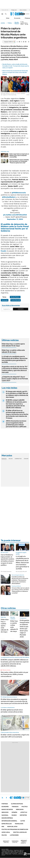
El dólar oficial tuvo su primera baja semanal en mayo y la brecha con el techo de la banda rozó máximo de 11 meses (17, 414)
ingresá (27, 13)
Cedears (26, 458)
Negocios (5, 812)
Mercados (19, 809)
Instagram (10, 797)
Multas (4, 835)
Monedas (4, 458)
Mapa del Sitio (12, 826)
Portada (5, 804)
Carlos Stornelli (15, 300)
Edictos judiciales (20, 832)
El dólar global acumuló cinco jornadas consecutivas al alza (12, 711)
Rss (3, 826)
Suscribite (21, 309)
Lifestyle (23, 812)
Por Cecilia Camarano (6, 571)
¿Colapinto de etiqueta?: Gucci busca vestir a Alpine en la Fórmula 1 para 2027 (15, 379)
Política (10, 23)
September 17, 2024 (15, 219)
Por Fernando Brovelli (21, 571)
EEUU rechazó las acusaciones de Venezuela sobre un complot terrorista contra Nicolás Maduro (15, 72)
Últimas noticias (17, 804)
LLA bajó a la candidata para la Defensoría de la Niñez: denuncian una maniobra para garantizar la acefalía (15, 359)
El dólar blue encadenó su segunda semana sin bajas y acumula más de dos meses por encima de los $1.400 (14, 701)
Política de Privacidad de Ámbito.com (15, 829)
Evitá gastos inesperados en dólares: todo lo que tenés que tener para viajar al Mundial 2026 (24, 628)
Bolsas (11, 458)
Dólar (7, 18)
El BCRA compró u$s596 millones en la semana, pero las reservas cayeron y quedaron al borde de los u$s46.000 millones (16, 404)
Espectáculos (7, 824)
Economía (17, 18)
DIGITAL (6, 841)
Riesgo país (14, 10)
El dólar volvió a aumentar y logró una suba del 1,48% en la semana (15, 736)
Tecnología (19, 824)
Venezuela (5, 300)
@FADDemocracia (19, 193)
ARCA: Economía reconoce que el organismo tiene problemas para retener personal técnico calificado (16, 424)
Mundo (14, 815)
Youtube (19, 797)
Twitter (2, 797)
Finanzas (15, 806)
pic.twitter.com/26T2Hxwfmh (15, 215)
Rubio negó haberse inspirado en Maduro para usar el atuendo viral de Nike (19, 155)
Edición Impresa (7, 818)
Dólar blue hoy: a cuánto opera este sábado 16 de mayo (13, 345)
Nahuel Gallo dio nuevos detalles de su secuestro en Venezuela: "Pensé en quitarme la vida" (19, 161)
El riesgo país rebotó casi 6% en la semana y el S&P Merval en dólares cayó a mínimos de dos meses (17, 394)
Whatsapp (23, 797)
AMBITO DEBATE (24, 842)
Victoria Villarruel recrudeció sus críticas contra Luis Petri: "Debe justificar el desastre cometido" (20, 590)
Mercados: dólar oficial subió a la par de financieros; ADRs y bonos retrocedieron (14, 674)
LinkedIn (14, 797)
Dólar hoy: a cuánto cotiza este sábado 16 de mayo (13, 351)
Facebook (6, 797)
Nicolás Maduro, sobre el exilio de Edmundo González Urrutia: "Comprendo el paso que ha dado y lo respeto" (15, 66)
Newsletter (25, 797)
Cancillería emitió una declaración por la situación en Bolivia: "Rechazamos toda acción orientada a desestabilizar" (20, 580)
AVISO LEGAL (6, 832)
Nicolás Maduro (17, 23)
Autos (22, 821)
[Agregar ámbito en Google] (9, 41)
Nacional (5, 815)
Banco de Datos (7, 809)
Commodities (18, 458)
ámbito (3, 23)
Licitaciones (14, 835)
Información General (9, 821)
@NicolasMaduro (9, 197)
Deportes (23, 815)
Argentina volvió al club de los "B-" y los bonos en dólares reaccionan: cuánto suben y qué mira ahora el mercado (15, 369)
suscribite (22, 13)
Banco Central (23, 10)
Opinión (14, 812)
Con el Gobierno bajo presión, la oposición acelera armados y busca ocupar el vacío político (7, 560)
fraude (3, 251)
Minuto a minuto (6, 670)
